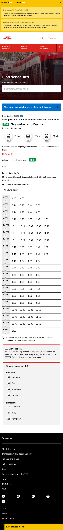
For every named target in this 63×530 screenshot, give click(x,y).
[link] (31, 107)
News (4, 479)
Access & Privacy (8, 519)
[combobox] (31, 89)
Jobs (4, 469)
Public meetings (9, 464)
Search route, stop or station (15, 83)
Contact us (7, 438)
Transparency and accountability (16, 454)
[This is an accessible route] (21, 116)
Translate (52, 38)
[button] (31, 16)
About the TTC (8, 449)
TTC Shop (6, 484)
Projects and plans (10, 459)
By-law (4, 514)
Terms (4, 508)
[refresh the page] (8, 154)
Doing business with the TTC (15, 474)
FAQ (4, 489)
